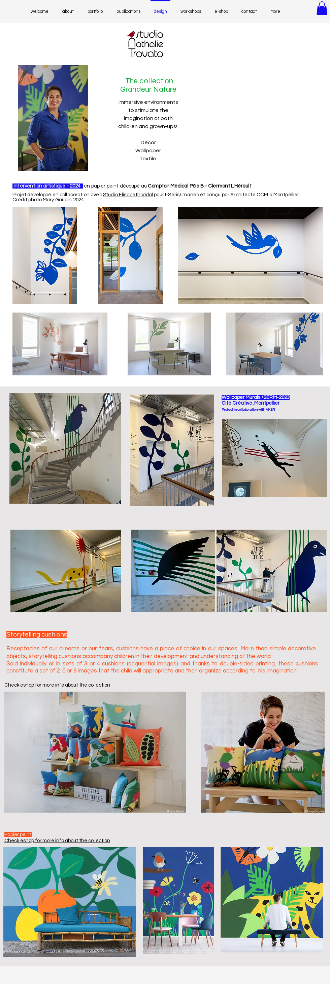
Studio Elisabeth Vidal (128, 194)
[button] (322, 8)
